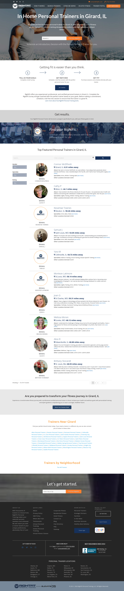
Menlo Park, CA (52, 577)
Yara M (57, 251)
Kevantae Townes (62, 207)
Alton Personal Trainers (39, 432)
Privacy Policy (37, 513)
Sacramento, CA (86, 568)
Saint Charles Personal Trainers (70, 434)
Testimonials (37, 521)
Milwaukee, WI (68, 568)
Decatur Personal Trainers (55, 432)
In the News (78, 518)
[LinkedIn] (20, 1)
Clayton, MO (51, 566)
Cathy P (57, 186)
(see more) (80, 175)
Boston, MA (34, 572)
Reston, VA (84, 566)
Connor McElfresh (63, 164)
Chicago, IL (33, 577)
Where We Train (38, 518)
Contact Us (57, 518)
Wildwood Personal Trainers (58, 445)
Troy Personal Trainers (85, 443)
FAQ (55, 526)
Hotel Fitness (58, 516)
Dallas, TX (50, 568)
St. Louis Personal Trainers (51, 434)
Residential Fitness (60, 513)
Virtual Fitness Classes (40, 533)
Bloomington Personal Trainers (72, 447)
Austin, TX (33, 568)
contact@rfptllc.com (64, 548)
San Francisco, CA (86, 570)
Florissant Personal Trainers (72, 432)
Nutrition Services (80, 521)
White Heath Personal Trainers (52, 447)
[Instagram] (23, 1)
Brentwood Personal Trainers (46, 441)
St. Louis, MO (85, 572)
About (35, 510)
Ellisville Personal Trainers (40, 445)
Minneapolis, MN (69, 570)
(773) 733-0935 (70, 546)
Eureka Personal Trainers (75, 445)
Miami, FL (67, 566)
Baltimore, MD (35, 570)
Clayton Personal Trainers (70, 437)
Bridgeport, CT (35, 574)
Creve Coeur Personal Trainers (47, 439)
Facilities (77, 516)
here (54, 546)
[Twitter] (17, 1)
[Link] (21, 6)
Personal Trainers (80, 510)
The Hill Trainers (62, 467)
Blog (55, 521)
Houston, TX (51, 572)
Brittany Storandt (62, 360)
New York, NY (68, 574)
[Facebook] (13, 1)
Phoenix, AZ (68, 577)
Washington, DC (86, 574)
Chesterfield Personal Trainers (47, 443)
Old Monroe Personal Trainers (52, 437)
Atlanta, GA (34, 566)
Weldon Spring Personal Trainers (67, 443)
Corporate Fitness (60, 510)
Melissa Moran (61, 317)
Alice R (57, 339)
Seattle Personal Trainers (50, 449)
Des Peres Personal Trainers (65, 441)
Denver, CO (51, 570)
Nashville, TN (68, 572)
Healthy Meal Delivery (81, 524)
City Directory (58, 524)
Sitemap (56, 529)
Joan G (57, 295)
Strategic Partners (80, 513)
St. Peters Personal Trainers (66, 439)
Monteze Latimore (63, 273)
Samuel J (58, 229)
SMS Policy (36, 516)
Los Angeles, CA (52, 574)
